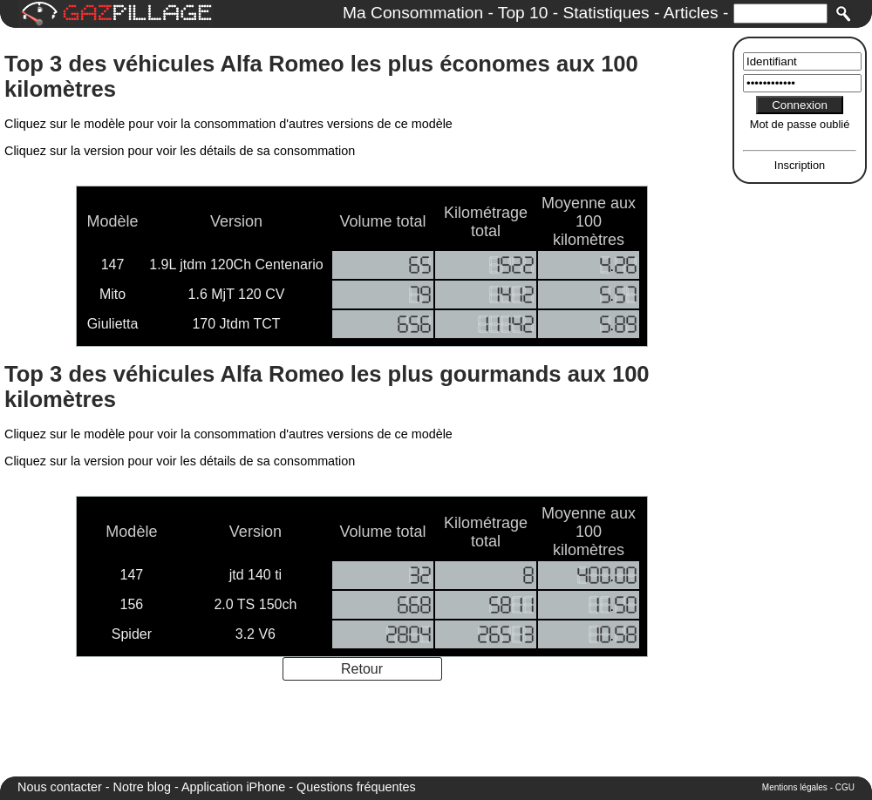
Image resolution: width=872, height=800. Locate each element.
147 (113, 264)
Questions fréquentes (356, 787)
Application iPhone (233, 787)
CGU (845, 787)
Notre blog (142, 787)
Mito (112, 294)
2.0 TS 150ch (255, 604)
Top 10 (523, 12)
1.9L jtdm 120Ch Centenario (236, 264)
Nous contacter (59, 787)
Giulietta (113, 323)
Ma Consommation (413, 12)
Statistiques (605, 12)
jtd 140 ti (255, 574)
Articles (691, 12)
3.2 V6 (255, 634)
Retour (362, 668)
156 (132, 604)
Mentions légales (795, 787)
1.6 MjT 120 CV (236, 294)
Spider (132, 634)
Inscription (799, 165)
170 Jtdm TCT (236, 323)
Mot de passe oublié (800, 124)
